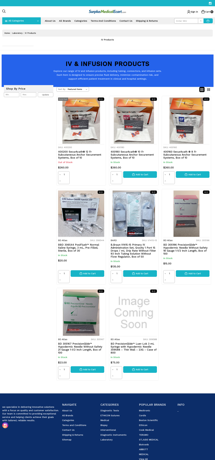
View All (143, 440)
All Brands (65, 20)
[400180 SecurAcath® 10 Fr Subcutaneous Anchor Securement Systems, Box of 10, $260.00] (134, 120)
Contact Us (125, 20)
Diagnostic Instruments (113, 416)
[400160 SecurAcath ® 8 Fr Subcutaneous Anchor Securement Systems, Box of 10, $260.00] (186, 120)
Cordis (142, 396)
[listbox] (78, 89)
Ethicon (143, 406)
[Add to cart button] (140, 174)
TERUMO (143, 416)
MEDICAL (144, 435)
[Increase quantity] (67, 174)
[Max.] (28, 94)
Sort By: (62, 89)
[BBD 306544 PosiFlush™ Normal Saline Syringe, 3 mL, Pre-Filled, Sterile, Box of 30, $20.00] (81, 207)
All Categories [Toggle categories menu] (16, 20)
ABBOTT (143, 430)
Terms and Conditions (103, 20)
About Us (50, 20)
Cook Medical (146, 411)
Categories (80, 20)
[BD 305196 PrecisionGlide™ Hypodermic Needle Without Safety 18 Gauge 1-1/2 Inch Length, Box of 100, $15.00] (186, 207)
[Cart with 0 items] (207, 12)
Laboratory (106, 421)
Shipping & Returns (147, 20)
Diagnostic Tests (109, 391)
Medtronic (144, 391)
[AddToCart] (208, 20)
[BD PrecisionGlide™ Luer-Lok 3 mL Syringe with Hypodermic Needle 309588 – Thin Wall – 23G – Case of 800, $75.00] (134, 300)
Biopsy (104, 406)
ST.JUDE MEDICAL (149, 421)
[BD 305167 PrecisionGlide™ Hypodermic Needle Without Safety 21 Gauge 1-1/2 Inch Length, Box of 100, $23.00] (81, 300)
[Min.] (11, 94)
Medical (104, 401)
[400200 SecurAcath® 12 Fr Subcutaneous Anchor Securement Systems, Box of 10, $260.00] (81, 120)
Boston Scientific (148, 401)
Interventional (108, 411)
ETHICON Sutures (110, 396)
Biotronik (144, 425)
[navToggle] (6, 21)
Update (45, 94)
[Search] (4, 11)
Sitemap (66, 421)
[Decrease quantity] (60, 174)
